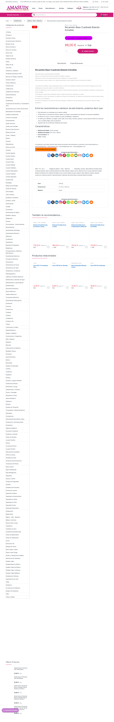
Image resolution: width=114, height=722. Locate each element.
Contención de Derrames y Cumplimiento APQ (17, 104)
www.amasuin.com (53, 146)
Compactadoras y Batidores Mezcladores (14, 252)
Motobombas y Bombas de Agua (15, 279)
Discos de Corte (10, 147)
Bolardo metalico (89, 173)
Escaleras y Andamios (12, 197)
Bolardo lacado (72, 173)
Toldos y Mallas (10, 597)
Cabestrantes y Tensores (13, 389)
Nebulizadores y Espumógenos (14, 282)
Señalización (17, 20)
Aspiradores (9, 242)
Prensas (8, 221)
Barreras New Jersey (12, 523)
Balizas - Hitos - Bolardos (35, 20)
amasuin (83, 168)
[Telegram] (87, 155)
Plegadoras (9, 218)
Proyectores (9, 309)
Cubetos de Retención (12, 114)
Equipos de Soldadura (12, 591)
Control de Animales (11, 117)
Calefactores (9, 88)
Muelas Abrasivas (11, 58)
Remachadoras (10, 227)
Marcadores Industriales (13, 452)
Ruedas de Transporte (12, 407)
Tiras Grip (8, 67)
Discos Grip (9, 53)
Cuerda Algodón (10, 153)
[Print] (91, 155)
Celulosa (8, 315)
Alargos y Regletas (11, 333)
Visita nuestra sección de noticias (46, 149)
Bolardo (67, 171)
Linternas (8, 306)
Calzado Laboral (10, 79)
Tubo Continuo (10, 194)
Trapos (8, 324)
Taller (7, 594)
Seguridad (9, 475)
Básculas (8, 345)
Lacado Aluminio (10, 440)
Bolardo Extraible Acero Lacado (58, 173)
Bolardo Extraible (97, 171)
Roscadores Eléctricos (12, 288)
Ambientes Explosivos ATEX (14, 73)
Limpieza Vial (9, 321)
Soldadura (9, 585)
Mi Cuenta (104, 1)
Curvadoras (9, 209)
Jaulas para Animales (12, 126)
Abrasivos (9, 35)
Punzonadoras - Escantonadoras (15, 224)
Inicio (33, 8)
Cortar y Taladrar (10, 135)
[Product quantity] (71, 51)
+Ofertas (8, 32)
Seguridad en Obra (11, 502)
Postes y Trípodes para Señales (15, 555)
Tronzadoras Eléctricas (12, 297)
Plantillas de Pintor (11, 458)
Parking (8, 377)
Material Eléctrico (11, 330)
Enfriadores (9, 97)
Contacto (79, 8)
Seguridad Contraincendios (13, 496)
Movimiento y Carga (11, 386)
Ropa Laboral (9, 467)
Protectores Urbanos (12, 383)
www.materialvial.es (40, 146)
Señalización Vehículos (12, 576)
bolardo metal (80, 173)
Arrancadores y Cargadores (14, 336)
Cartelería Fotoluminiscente (13, 532)
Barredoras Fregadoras (12, 245)
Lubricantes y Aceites (12, 327)
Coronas (8, 141)
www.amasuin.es (93, 144)
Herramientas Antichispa (13, 230)
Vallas (7, 582)
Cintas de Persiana (11, 437)
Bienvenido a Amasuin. (12, 1)
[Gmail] (80, 155)
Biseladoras (9, 248)
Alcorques (9, 354)
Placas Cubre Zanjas (11, 552)
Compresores (9, 416)
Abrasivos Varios (10, 38)
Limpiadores (9, 318)
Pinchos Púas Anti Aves (12, 129)
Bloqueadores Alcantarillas (13, 111)
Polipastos (9, 401)
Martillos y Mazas (11, 215)
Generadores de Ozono (12, 265)
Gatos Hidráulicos (11, 398)
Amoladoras (9, 239)
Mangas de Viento (11, 546)
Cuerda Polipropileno (12, 171)
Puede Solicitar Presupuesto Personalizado (78, 38)
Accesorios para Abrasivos (13, 41)
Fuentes (8, 368)
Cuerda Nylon (10, 159)
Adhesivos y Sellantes (12, 70)
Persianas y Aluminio (11, 434)
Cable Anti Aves (10, 123)
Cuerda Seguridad (11, 176)
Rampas (8, 404)
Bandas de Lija (10, 44)
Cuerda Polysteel (10, 174)
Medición (8, 342)
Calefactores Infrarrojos (12, 91)
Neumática (9, 413)
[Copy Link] (72, 155)
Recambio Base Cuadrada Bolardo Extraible (80, 175)
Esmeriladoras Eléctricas (13, 256)
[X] (53, 155)
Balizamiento (74, 263)
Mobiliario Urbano (11, 351)
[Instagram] (60, 155)
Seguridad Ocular (11, 505)
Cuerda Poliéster (10, 165)
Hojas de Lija (9, 56)
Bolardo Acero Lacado (85, 171)
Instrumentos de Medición (13, 348)
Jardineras (9, 371)
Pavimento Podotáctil (12, 431)
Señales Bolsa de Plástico (13, 564)
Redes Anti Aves (10, 132)
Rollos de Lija (9, 64)
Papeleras (9, 374)
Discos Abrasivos (11, 47)
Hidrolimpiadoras (10, 274)
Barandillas (9, 363)
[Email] (76, 155)
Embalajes (9, 182)
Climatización (9, 85)
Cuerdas (8, 150)
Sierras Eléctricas (10, 291)
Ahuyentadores (10, 120)
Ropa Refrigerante (11, 472)
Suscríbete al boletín (10, 710)
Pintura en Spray (10, 455)
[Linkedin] (56, 155)
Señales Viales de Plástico (13, 567)
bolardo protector (47, 175)
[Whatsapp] (68, 155)
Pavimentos (9, 425)
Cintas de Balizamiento (12, 534)
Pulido (7, 61)
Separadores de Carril (12, 579)
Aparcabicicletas (10, 357)
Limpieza (8, 312)
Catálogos (70, 8)
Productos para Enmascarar (14, 460)
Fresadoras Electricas (12, 259)
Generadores (9, 262)
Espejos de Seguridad (12, 366)
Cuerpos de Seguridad (12, 481)
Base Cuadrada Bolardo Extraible (55, 171)
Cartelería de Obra (11, 529)
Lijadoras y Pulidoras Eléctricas (14, 276)
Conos (34, 263)
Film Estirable (9, 191)
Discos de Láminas (11, 50)
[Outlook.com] (83, 155)
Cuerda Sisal (9, 179)
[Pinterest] (64, 155)
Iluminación (9, 303)
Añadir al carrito (89, 51)
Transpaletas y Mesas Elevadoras (15, 410)
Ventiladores (9, 100)
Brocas (8, 138)
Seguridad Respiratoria (12, 508)
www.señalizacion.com (65, 146)
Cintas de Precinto (11, 188)
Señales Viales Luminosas (13, 570)
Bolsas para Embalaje (12, 185)
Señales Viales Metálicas (13, 573)
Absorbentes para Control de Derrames (17, 108)
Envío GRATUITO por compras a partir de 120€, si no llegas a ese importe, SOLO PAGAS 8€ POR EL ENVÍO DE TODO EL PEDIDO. (54, 1)
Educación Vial (10, 543)
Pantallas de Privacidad (12, 487)
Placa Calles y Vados (12, 549)
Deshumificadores (11, 94)
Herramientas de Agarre (12, 212)
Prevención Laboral (11, 490)
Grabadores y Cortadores (13, 271)
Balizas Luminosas (11, 520)
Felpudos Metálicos (11, 428)
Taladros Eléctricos (11, 294)
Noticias (61, 8)
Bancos (8, 360)
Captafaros (9, 526)
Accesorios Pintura (11, 446)
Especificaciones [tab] (76, 63)
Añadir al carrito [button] (48, 246)
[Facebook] (49, 155)
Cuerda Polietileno (11, 168)
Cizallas (8, 206)
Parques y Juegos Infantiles (13, 380)
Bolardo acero (74, 171)
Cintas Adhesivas (11, 83)
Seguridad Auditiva (11, 493)
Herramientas (9, 203)
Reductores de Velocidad (13, 558)
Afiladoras (9, 236)
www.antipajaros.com (79, 146)
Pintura (8, 443)
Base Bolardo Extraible (92, 168)
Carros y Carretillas (11, 392)
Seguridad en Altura (11, 499)
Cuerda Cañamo (10, 156)
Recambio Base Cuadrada (59, 175)
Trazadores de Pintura (12, 463)
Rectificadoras (10, 285)
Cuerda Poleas (10, 162)
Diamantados (9, 144)
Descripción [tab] (61, 63)
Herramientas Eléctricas (12, 233)
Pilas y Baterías (10, 339)
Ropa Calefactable (11, 469)
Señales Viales (10, 561)
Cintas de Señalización (12, 537)
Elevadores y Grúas (11, 395)
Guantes (8, 484)
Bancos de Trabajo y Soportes (14, 76)
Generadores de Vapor (12, 268)
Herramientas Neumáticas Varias (15, 419)
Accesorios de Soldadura (13, 588)
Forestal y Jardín (10, 200)
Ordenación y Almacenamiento (14, 422)
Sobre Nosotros (50, 8)
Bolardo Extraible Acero (41, 173)
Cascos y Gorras (10, 478)
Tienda (95, 1)
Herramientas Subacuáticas (13, 300)
